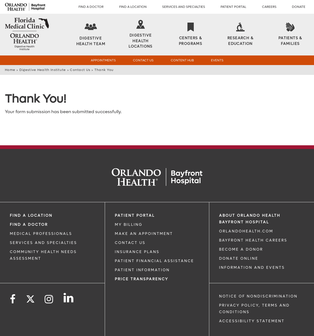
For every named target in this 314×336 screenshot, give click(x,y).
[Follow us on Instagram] (49, 283)
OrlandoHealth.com (246, 215)
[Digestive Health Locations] (140, 34)
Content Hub (182, 60)
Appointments (103, 60)
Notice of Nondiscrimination (258, 280)
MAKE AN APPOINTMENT (144, 218)
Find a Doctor (91, 7)
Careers (269, 7)
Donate (298, 7)
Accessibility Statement (252, 305)
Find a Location (133, 7)
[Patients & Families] (290, 35)
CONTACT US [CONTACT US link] (130, 227)
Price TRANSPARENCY (141, 263)
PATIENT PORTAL (135, 200)
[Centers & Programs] (190, 35)
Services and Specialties (183, 7)
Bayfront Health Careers (253, 224)
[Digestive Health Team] (91, 34)
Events (217, 60)
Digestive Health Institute (42, 70)
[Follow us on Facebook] (13, 283)
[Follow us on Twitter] (30, 282)
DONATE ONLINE (238, 243)
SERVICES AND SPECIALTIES (43, 227)
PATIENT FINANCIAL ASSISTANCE (154, 245)
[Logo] (25, 7)
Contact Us (143, 60)
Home (10, 70)
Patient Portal (233, 7)
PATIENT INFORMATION (142, 254)
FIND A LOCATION (31, 200)
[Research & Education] (240, 35)
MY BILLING (129, 209)
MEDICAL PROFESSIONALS (41, 218)
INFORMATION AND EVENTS (252, 252)
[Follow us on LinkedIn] (69, 282)
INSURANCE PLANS (137, 236)
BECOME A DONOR (241, 233)
